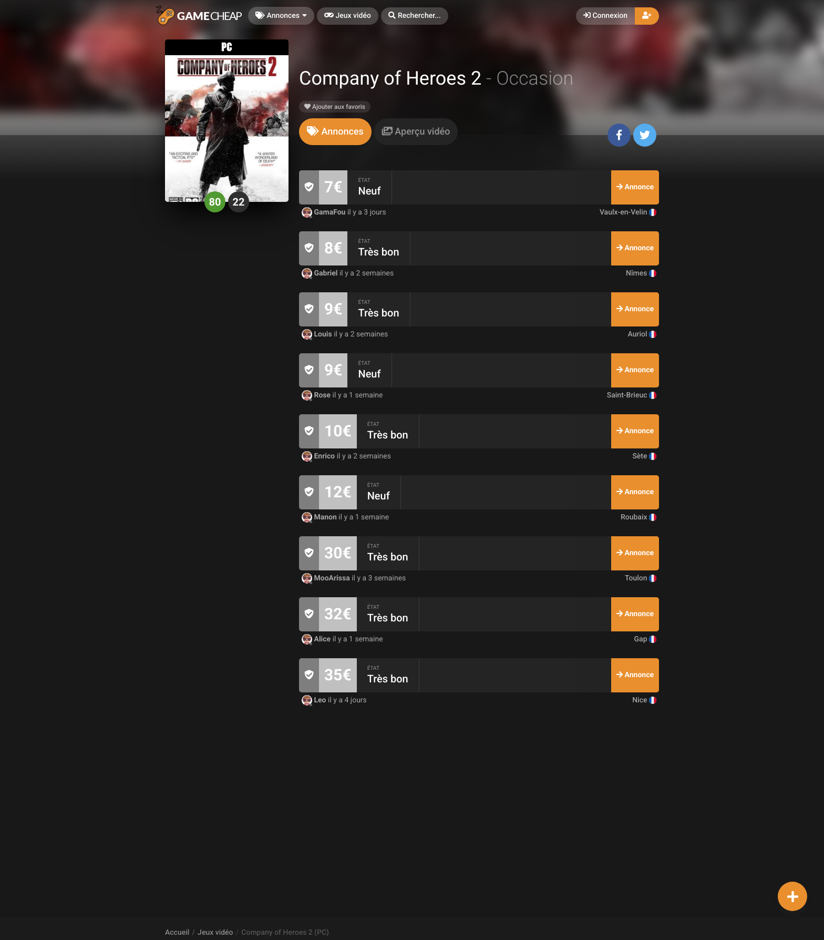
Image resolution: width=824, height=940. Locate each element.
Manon (320, 517)
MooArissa (327, 578)
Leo (315, 700)
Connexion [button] (605, 16)
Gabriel (320, 273)
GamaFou (324, 212)
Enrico (319, 456)
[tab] (335, 131)
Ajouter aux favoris (334, 106)
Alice (317, 639)
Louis (318, 334)
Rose (317, 395)
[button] (414, 16)
